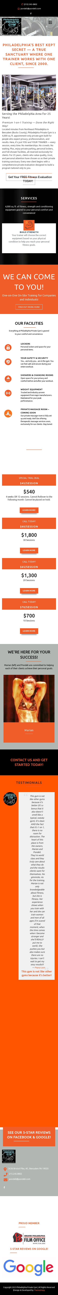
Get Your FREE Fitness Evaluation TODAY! (30, 179)
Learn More (29, 550)
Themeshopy (39, 1290)
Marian (29, 730)
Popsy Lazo (40, 967)
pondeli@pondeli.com (29, 8)
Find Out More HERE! (29, 307)
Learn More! (29, 510)
